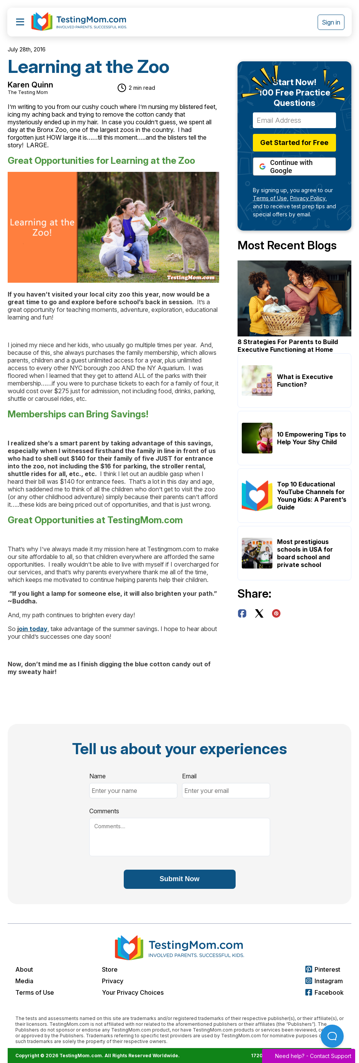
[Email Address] (294, 120)
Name (97, 776)
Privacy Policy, (308, 198)
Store (110, 969)
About (24, 969)
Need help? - (308, 1056)
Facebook (324, 992)
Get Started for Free (294, 142)
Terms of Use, (271, 198)
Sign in (331, 22)
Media (24, 981)
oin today (33, 629)
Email (189, 776)
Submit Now (180, 879)
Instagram (324, 981)
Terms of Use (34, 992)
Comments (104, 811)
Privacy (112, 981)
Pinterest (322, 969)
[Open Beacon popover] (332, 1036)
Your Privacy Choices (133, 992)
